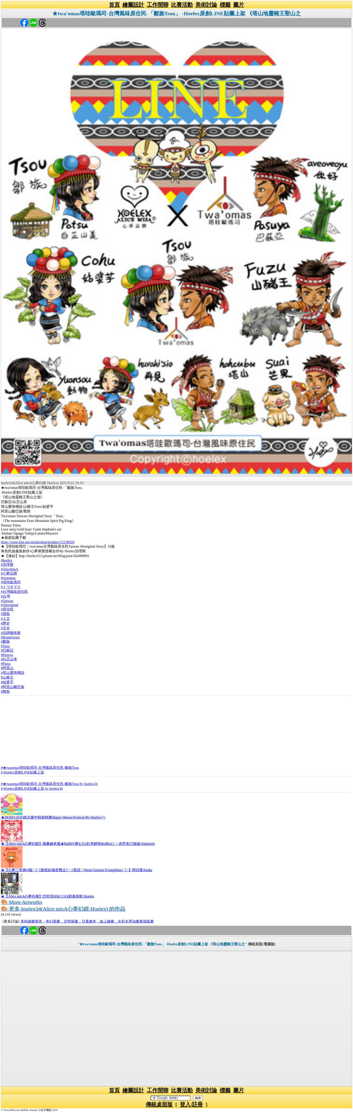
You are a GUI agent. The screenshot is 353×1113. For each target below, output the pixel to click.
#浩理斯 (7, 565)
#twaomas (8, 578)
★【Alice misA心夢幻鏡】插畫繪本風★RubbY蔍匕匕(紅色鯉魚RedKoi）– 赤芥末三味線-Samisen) (78, 844)
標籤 (225, 5)
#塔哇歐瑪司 (11, 582)
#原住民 (7, 609)
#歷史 (5, 623)
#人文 (5, 619)
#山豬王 (7, 677)
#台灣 (5, 596)
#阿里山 (7, 668)
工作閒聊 (157, 5)
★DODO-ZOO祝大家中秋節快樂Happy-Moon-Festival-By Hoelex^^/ (53, 817)
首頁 (114, 5)
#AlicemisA (9, 569)
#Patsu (6, 664)
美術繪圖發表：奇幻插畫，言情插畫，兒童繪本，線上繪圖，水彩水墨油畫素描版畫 (87, 921)
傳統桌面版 (159, 1104)
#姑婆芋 (7, 682)
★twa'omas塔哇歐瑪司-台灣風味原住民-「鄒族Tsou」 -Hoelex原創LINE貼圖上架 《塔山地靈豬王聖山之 (176, 13)
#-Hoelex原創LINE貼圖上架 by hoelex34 (32, 788)
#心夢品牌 (9, 573)
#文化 (5, 628)
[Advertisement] (176, 728)
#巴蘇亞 (7, 650)
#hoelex (6, 560)
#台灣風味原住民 (14, 592)
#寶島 (5, 614)
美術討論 (206, 5)
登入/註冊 (191, 1104)
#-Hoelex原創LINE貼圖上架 (22, 772)
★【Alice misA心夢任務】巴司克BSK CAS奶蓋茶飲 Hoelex (47, 896)
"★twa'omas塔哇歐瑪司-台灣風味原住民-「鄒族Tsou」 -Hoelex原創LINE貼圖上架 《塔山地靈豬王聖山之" (162, 944)
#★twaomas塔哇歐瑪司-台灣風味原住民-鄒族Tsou (40, 768)
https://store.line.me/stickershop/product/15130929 (37, 542)
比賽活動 (182, 5)
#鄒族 (5, 641)
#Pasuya (7, 655)
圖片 (238, 5)
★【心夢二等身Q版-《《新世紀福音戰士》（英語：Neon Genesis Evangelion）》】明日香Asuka (76, 870)
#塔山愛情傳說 (12, 673)
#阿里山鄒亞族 (12, 687)
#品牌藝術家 (11, 633)
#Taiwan (7, 601)
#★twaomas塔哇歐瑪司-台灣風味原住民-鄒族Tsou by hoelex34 (49, 784)
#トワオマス (11, 587)
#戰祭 (5, 691)
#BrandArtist (10, 637)
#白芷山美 (9, 659)
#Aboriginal (9, 605)
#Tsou (5, 646)
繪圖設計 (133, 5)
